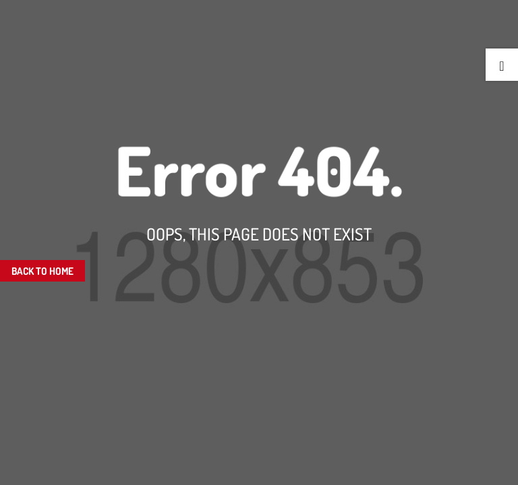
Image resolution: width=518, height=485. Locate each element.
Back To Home (42, 271)
